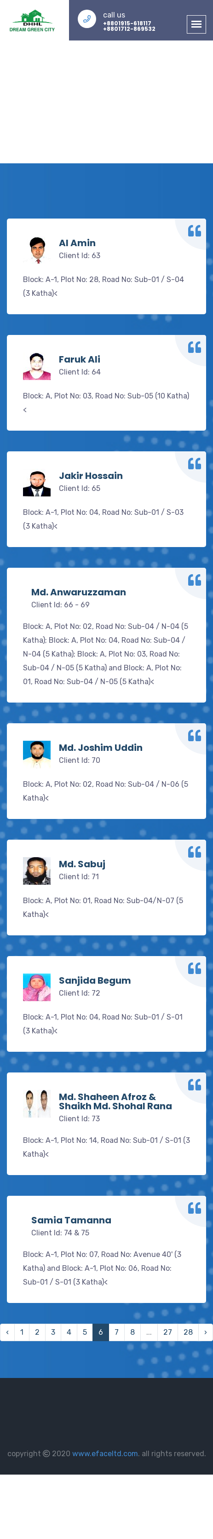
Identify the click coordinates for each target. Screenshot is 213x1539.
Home (79, 96)
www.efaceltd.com (105, 1453)
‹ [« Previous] (7, 1332)
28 (188, 1332)
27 (167, 1332)
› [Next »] (205, 1332)
